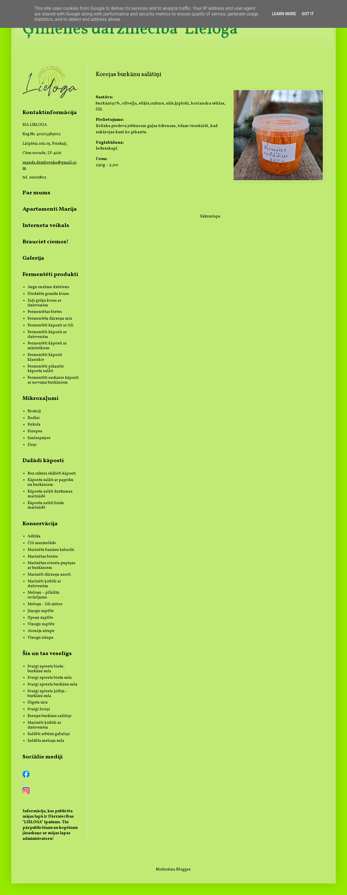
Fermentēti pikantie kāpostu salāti (46, 369)
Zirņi (32, 445)
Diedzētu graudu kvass (48, 294)
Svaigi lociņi (39, 709)
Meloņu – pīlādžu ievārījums (43, 595)
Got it (308, 14)
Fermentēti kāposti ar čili (50, 325)
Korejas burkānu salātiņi (49, 716)
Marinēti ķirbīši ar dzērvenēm (44, 584)
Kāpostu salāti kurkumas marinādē (50, 494)
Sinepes (35, 431)
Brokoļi (34, 411)
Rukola (34, 424)
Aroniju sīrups (41, 631)
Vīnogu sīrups (40, 637)
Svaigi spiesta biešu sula (50, 677)
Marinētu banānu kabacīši (51, 550)
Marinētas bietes (43, 556)
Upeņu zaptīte (40, 617)
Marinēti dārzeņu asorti (49, 574)
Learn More (284, 14)
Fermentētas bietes (45, 312)
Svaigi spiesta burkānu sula (52, 684)
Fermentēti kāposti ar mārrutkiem (47, 346)
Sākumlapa (210, 216)
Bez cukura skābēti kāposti (52, 473)
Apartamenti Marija (50, 209)
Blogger (183, 869)
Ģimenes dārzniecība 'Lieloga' (131, 29)
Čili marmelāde (42, 543)
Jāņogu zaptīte (41, 611)
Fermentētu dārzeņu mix (50, 318)
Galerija (33, 258)
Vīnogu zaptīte (41, 624)
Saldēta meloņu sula (46, 740)
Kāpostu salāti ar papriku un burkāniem (50, 482)
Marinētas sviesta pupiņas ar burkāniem (51, 565)
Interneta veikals (46, 226)
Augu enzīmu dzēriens (48, 287)
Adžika (34, 536)
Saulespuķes (39, 438)
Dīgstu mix (38, 702)
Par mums (36, 193)
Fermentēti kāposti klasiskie (45, 357)
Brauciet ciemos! (45, 242)
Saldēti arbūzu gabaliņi (49, 734)
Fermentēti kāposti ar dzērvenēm (47, 334)
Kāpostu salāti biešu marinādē (46, 505)
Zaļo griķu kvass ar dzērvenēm (44, 303)
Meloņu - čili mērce (45, 604)
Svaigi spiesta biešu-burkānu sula (46, 669)
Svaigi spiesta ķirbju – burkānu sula (48, 694)
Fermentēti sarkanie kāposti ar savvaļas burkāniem (53, 380)
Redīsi (34, 418)
